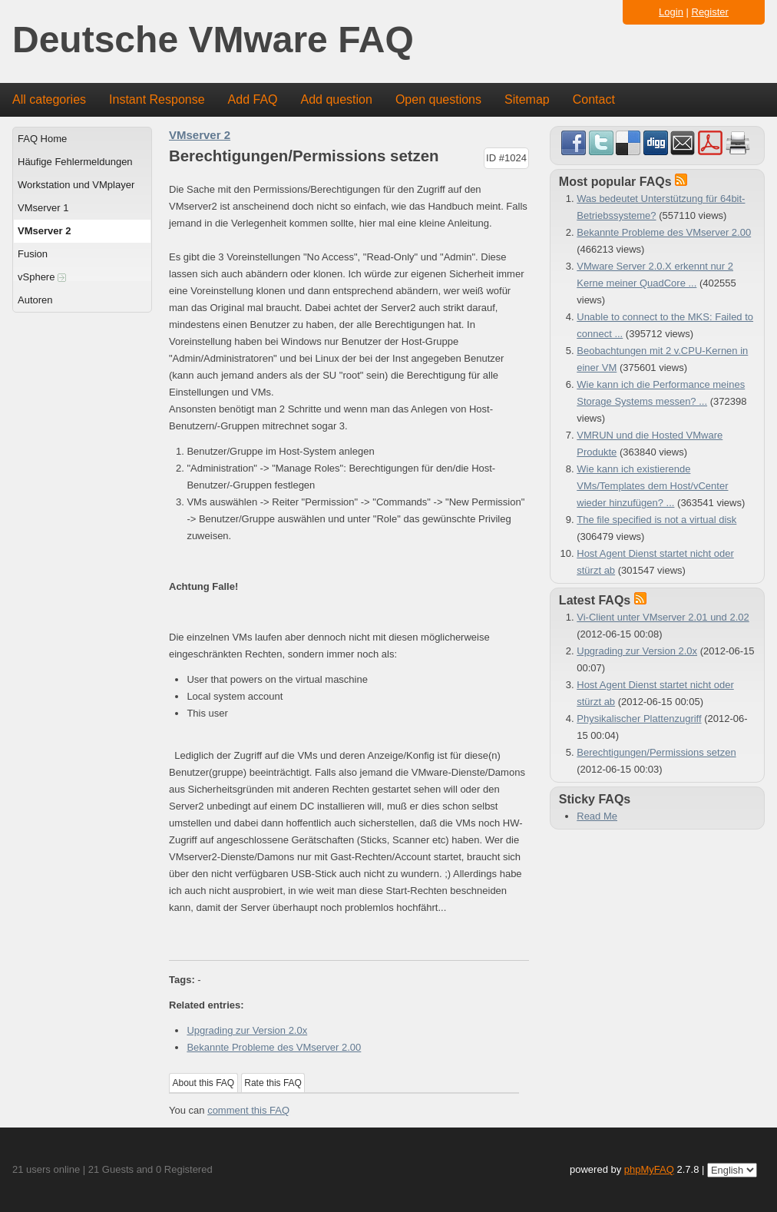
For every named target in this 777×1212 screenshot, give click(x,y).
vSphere (42, 277)
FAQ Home (42, 138)
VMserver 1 (43, 208)
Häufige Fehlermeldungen (75, 161)
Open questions (438, 99)
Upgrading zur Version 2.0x (247, 1030)
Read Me (597, 816)
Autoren (35, 300)
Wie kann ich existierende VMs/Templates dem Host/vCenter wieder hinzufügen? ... (652, 485)
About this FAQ (204, 1083)
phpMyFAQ (649, 1169)
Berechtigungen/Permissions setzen (656, 752)
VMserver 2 (44, 231)
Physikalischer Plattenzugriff (639, 718)
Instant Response (157, 99)
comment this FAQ (248, 1110)
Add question (336, 99)
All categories (49, 99)
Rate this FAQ (273, 1083)
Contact (594, 99)
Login (671, 12)
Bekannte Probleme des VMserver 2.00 (274, 1047)
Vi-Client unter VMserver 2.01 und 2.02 (663, 617)
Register (710, 12)
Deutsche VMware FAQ (213, 40)
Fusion (33, 254)
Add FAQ (253, 99)
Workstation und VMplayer (76, 184)
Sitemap (527, 99)
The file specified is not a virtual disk (656, 519)
